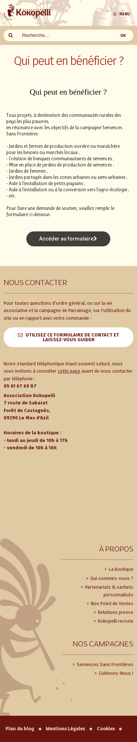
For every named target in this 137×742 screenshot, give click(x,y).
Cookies (106, 729)
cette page (69, 371)
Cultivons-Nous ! (115, 673)
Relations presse (115, 612)
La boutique (120, 569)
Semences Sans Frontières (104, 664)
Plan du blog (19, 729)
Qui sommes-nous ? (111, 578)
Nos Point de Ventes (111, 603)
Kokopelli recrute (115, 621)
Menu (121, 14)
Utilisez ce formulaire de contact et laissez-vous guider (72, 337)
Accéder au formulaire (68, 239)
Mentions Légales (65, 729)
